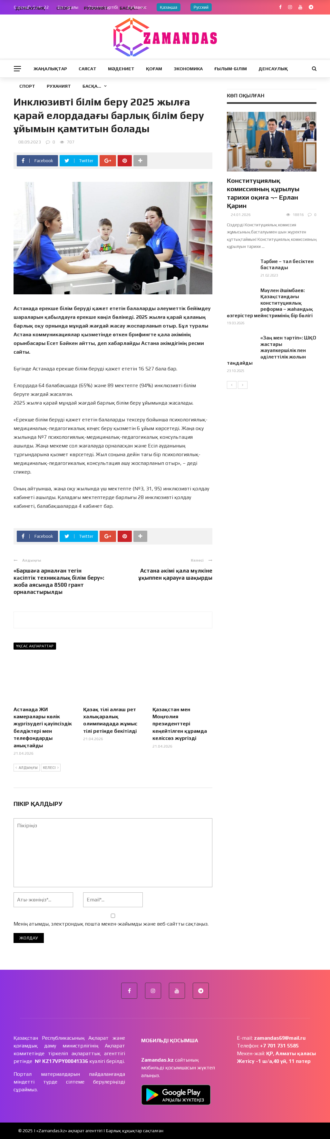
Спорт (27, 86)
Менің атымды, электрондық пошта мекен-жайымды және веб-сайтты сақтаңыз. (111, 924)
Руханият (59, 86)
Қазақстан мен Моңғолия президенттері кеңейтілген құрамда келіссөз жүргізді (179, 723)
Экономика (188, 68)
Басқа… (91, 86)
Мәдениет (121, 68)
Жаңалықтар (50, 68)
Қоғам (154, 68)
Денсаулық (273, 68)
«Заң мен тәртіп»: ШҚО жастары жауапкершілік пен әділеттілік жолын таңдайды (271, 350)
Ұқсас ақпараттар (34, 646)
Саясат (87, 68)
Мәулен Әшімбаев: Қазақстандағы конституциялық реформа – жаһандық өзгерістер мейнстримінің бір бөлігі (270, 303)
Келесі (51, 767)
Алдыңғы (26, 767)
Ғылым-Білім (230, 68)
